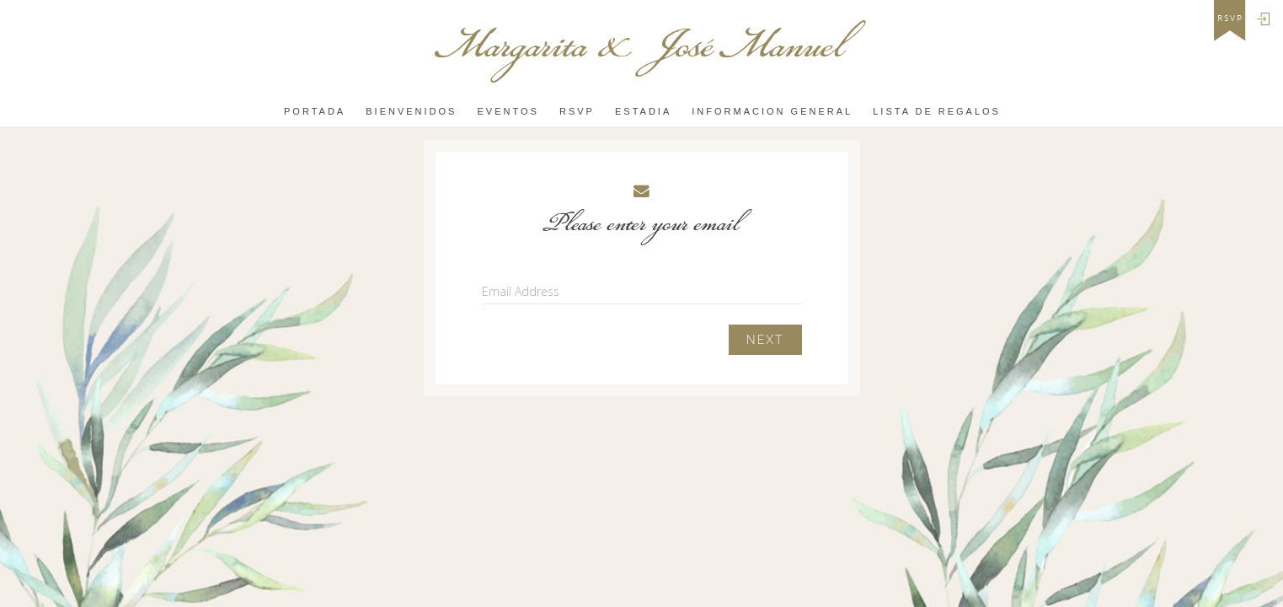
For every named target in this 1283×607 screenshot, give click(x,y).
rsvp (1230, 18)
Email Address (520, 291)
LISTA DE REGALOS (937, 111)
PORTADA (314, 111)
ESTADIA (643, 111)
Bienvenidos (411, 111)
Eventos (508, 111)
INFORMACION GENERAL (772, 111)
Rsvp (577, 111)
